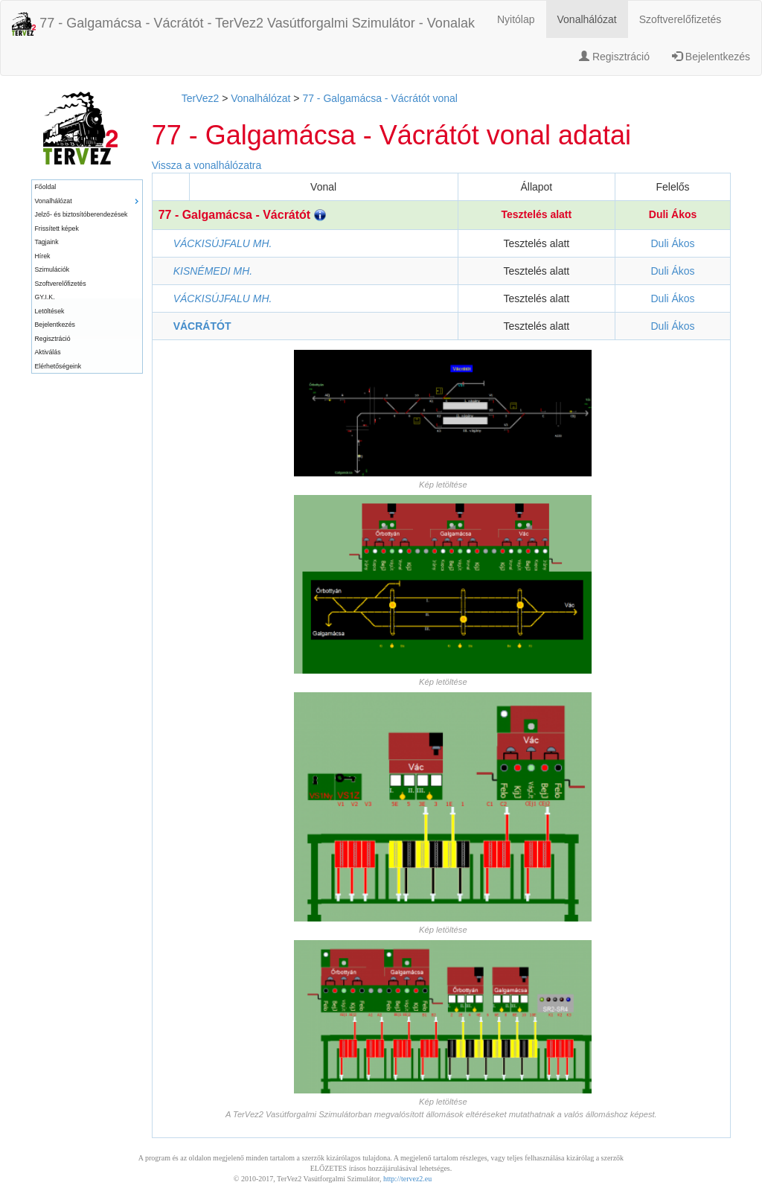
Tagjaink (47, 242)
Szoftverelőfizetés (680, 19)
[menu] (87, 276)
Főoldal (46, 187)
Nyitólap (516, 19)
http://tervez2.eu (407, 1179)
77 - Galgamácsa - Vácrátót (242, 214)
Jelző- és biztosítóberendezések (81, 214)
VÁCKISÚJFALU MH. (222, 243)
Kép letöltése (443, 484)
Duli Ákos (673, 214)
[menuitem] (87, 187)
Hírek (43, 256)
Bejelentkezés (711, 57)
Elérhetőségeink (58, 366)
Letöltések (50, 311)
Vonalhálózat (587, 19)
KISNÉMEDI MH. (213, 271)
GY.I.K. (45, 297)
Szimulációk (52, 269)
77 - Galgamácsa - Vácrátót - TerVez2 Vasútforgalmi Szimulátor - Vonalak (243, 24)
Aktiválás (48, 352)
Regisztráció (614, 57)
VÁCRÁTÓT (202, 326)
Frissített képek (57, 228)
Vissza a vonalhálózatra (207, 165)
